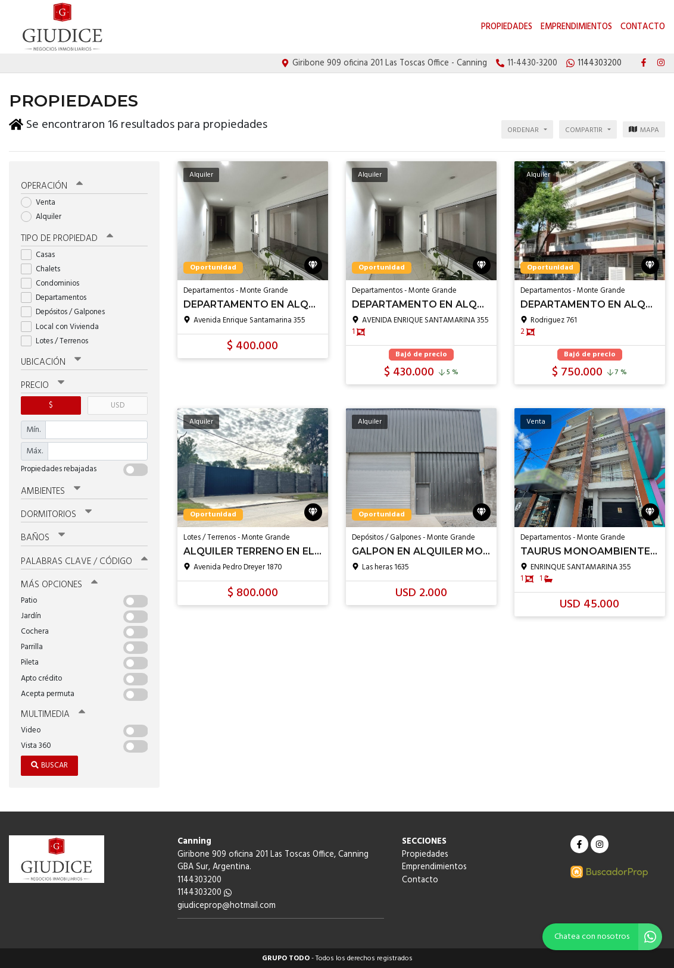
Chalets (44, 268)
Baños (43, 537)
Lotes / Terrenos (58, 340)
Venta (42, 202)
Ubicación (51, 362)
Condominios (54, 283)
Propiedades (506, 27)
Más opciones (59, 584)
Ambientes (50, 491)
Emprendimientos (576, 27)
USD (117, 405)
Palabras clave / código (84, 560)
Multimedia (53, 714)
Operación (52, 185)
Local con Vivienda (64, 326)
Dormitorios (56, 514)
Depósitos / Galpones (67, 311)
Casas (42, 254)
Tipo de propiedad (67, 238)
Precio (42, 385)
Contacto (642, 27)
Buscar (49, 765)
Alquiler (45, 216)
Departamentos (57, 297)
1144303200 (204, 892)
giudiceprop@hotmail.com (226, 905)
